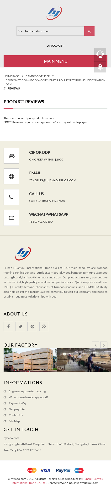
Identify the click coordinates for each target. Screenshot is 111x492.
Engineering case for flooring (27, 391)
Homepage (12, 76)
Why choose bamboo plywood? (28, 397)
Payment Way (17, 403)
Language (55, 45)
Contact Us (16, 415)
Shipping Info (17, 409)
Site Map (14, 421)
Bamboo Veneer (38, 76)
